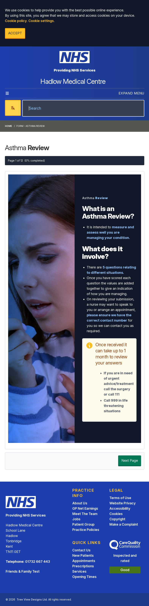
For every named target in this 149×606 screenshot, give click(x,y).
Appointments (83, 561)
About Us (79, 503)
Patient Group (83, 524)
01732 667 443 (37, 562)
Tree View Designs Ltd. (32, 599)
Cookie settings (41, 21)
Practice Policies (85, 530)
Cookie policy (16, 21)
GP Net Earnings (85, 508)
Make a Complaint (123, 524)
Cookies (116, 514)
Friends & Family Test (23, 571)
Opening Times (84, 577)
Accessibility (119, 508)
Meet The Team (85, 514)
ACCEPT (15, 33)
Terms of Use (120, 498)
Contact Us (81, 550)
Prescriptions (83, 566)
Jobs (76, 519)
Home (8, 126)
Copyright (117, 519)
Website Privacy (122, 503)
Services (79, 571)
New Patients (83, 555)
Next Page (129, 460)
